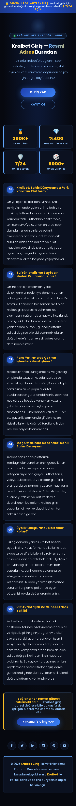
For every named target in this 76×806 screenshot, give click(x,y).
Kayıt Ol (38, 104)
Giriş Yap (38, 92)
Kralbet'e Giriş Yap (38, 722)
